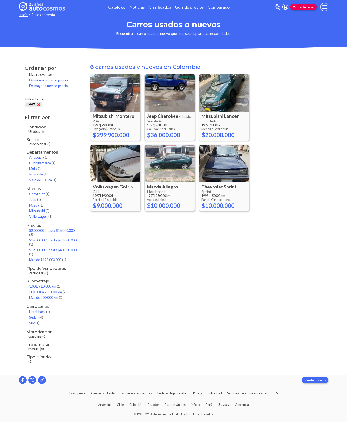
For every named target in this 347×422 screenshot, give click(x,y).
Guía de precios (189, 7)
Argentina (105, 405)
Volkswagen (40, 216)
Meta (35, 169)
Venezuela (242, 405)
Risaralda (38, 174)
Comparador (219, 7)
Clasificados (160, 7)
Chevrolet (39, 194)
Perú (209, 405)
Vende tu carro (303, 7)
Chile (120, 405)
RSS (275, 393)
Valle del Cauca (42, 180)
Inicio (23, 15)
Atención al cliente (102, 393)
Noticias (137, 7)
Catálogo (116, 7)
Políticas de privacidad (172, 393)
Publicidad (215, 393)
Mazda (36, 205)
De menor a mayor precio (48, 80)
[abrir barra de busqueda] (277, 7)
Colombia (135, 405)
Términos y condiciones (136, 393)
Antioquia (39, 157)
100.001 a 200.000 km (48, 292)
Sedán (36, 317)
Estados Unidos (175, 405)
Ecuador (153, 405)
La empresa (77, 393)
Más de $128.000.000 (47, 260)
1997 (33, 105)
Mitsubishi (39, 211)
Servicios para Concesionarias (247, 393)
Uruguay (223, 405)
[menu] (324, 7)
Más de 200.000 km (46, 297)
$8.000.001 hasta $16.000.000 (52, 232)
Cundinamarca (42, 163)
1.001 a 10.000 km (45, 286)
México (195, 405)
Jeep (35, 199)
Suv (34, 323)
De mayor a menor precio (48, 86)
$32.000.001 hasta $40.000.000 (53, 252)
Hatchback (39, 312)
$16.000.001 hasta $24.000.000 (53, 242)
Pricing (197, 393)
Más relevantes (41, 75)
